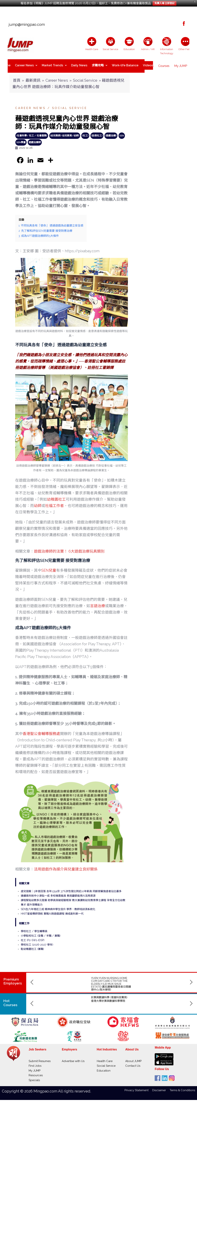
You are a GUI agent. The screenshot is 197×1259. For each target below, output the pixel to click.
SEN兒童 (48, 567)
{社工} (85, 132)
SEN (121, 132)
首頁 (16, 77)
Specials (34, 1077)
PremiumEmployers (12, 978)
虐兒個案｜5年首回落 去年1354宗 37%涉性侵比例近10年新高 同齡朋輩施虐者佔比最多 (71, 888)
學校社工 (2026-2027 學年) (37, 941)
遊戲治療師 (35, 139)
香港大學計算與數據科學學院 (61, 997)
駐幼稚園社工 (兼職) (32, 945)
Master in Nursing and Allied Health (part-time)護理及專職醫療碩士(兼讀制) (157, 997)
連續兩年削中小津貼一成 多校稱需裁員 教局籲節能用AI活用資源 (58, 892)
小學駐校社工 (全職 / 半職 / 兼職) (40, 932)
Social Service (85, 77)
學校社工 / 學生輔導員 (34, 928)
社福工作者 (54, 502)
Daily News (79, 64)
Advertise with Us (73, 1058)
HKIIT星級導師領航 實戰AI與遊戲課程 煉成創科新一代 (52, 910)
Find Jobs (35, 1062)
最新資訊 (32, 77)
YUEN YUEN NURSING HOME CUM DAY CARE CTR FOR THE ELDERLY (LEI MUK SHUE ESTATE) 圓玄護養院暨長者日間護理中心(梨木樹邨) (64, 981)
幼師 (37, 502)
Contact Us (132, 1062)
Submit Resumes (40, 1058)
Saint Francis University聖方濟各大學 (158, 1005)
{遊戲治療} (110, 132)
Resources (36, 1072)
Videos (148, 64)
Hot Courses (10, 1000)
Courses (163, 64)
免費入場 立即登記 (164, 3)
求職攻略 (99, 64)
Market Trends (54, 64)
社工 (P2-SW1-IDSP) (32, 937)
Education (103, 1067)
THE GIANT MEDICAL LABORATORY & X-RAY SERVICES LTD (111, 978)
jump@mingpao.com (25, 24)
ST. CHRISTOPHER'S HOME (155, 975)
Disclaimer (161, 1087)
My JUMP (180, 64)
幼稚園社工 (56, 496)
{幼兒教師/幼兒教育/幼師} (64, 132)
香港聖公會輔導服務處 (41, 730)
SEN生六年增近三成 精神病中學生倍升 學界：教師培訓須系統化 (58, 906)
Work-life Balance (125, 64)
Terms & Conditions (182, 1087)
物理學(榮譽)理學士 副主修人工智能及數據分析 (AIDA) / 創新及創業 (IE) (111, 997)
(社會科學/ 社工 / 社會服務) (31, 132)
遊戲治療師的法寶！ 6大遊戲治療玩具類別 (69, 548)
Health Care (105, 1058)
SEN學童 (21, 139)
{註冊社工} (96, 132)
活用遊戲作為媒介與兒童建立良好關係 (66, 866)
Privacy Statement (138, 1087)
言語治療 (97, 603)
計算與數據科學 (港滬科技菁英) (62, 994)
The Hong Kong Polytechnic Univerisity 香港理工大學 (109, 1005)
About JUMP (133, 1058)
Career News (26, 64)
